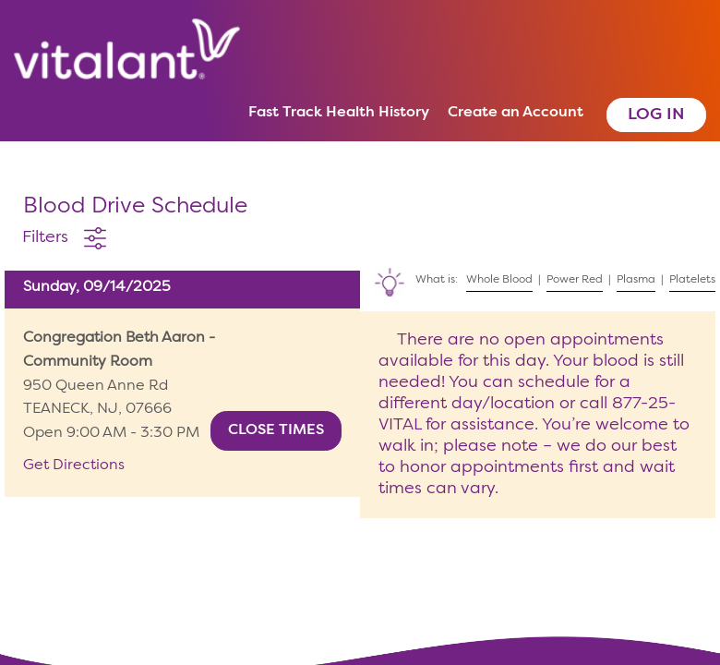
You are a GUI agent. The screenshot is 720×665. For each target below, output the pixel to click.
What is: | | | (540, 276)
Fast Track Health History (338, 112)
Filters (45, 237)
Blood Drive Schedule (135, 207)
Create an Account (515, 112)
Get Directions (74, 465)
